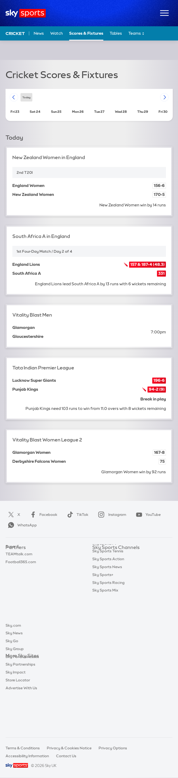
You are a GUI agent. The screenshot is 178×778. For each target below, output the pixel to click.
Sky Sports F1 (104, 595)
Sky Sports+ (102, 626)
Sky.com (13, 664)
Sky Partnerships (20, 703)
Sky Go (12, 679)
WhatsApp (21, 525)
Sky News (14, 671)
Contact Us (66, 756)
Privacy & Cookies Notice (69, 748)
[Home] (26, 13)
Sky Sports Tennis (107, 602)
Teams (136, 33)
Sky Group (15, 687)
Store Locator (18, 718)
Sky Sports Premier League (116, 563)
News (39, 33)
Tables (116, 33)
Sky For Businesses (22, 695)
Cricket (15, 33)
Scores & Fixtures (86, 33)
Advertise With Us (21, 726)
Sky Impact (16, 711)
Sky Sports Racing (108, 634)
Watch (56, 33)
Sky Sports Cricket (108, 579)
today (26, 97)
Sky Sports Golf (106, 587)
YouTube (147, 514)
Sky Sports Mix (105, 641)
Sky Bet (12, 555)
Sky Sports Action (108, 610)
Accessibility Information (27, 756)
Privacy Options (113, 748)
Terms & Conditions (23, 748)
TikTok (76, 514)
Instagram (111, 514)
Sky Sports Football (109, 571)
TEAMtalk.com (19, 571)
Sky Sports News (107, 618)
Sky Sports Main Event (111, 555)
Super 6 (12, 563)
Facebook (42, 514)
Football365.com (21, 579)
